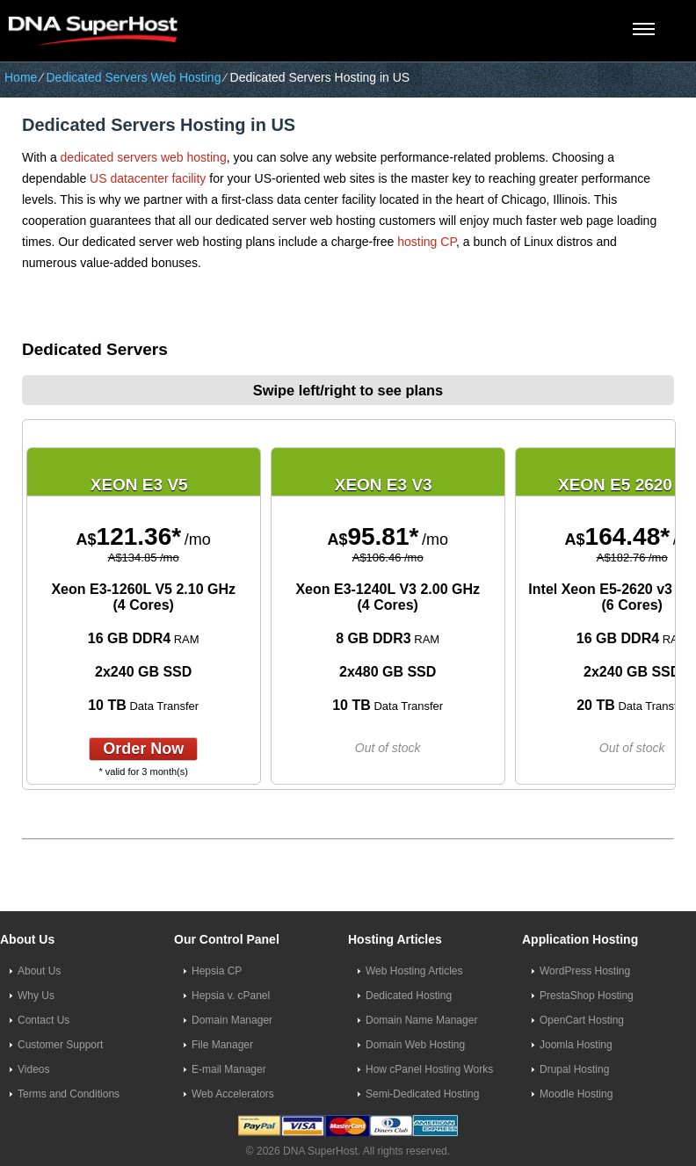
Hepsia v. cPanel (231, 995)
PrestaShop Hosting (587, 995)
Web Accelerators (233, 1094)
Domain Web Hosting (415, 1045)
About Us (39, 971)
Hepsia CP (217, 971)
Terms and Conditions (69, 1094)
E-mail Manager (229, 1069)
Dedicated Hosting (409, 995)
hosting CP (426, 242)
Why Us (36, 995)
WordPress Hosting (585, 971)
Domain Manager (232, 1020)
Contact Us (43, 1020)
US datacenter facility (148, 178)
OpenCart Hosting (582, 1020)
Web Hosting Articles (414, 971)
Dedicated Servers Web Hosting (133, 77)
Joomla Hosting (576, 1045)
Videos (33, 1069)
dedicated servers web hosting (144, 157)
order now (143, 748)
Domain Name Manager (421, 1020)
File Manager (222, 1045)
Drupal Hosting (574, 1069)
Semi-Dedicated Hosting (422, 1094)
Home (20, 77)
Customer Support (60, 1045)
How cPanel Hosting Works (429, 1069)
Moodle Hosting (576, 1094)
